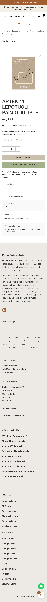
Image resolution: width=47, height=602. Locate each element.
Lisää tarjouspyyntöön (23, 165)
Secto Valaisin (9, 579)
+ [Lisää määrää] (18, 148)
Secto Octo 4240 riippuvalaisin (17, 451)
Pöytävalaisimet (9, 511)
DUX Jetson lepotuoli (12, 476)
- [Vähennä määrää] (4, 148)
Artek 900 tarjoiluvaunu (13, 466)
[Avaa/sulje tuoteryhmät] (42, 43)
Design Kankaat (9, 543)
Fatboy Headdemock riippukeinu (18, 471)
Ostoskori (12, 2)
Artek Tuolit (8, 538)
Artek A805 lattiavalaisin (14, 461)
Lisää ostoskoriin (23, 157)
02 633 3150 (8, 372)
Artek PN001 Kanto (11, 456)
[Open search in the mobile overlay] (5, 17)
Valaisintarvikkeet (10, 526)
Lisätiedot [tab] (10, 184)
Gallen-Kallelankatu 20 (13, 387)
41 (21, 174)
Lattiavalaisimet (9, 501)
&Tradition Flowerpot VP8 (14, 436)
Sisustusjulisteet (30, 172)
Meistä (27, 2)
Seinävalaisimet (9, 521)
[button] (40, 56)
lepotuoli (37, 174)
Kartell (5, 563)
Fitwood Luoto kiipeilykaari (15, 441)
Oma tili (22, 2)
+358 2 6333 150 (33, 2)
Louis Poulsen (9, 569)
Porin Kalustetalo (16, 17)
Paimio (5, 177)
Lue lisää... (25, 301)
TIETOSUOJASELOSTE (13, 415)
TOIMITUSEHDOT (10, 408)
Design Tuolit (8, 553)
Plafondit (6, 506)
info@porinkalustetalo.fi (14, 369)
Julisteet (18, 172)
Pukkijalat (6, 574)
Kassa (17, 2)
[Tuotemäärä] (11, 149)
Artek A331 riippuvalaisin (14, 446)
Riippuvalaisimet (10, 516)
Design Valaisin (9, 558)
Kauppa (15, 31)
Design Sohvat (9, 548)
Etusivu (5, 31)
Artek (24, 31)
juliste (30, 174)
